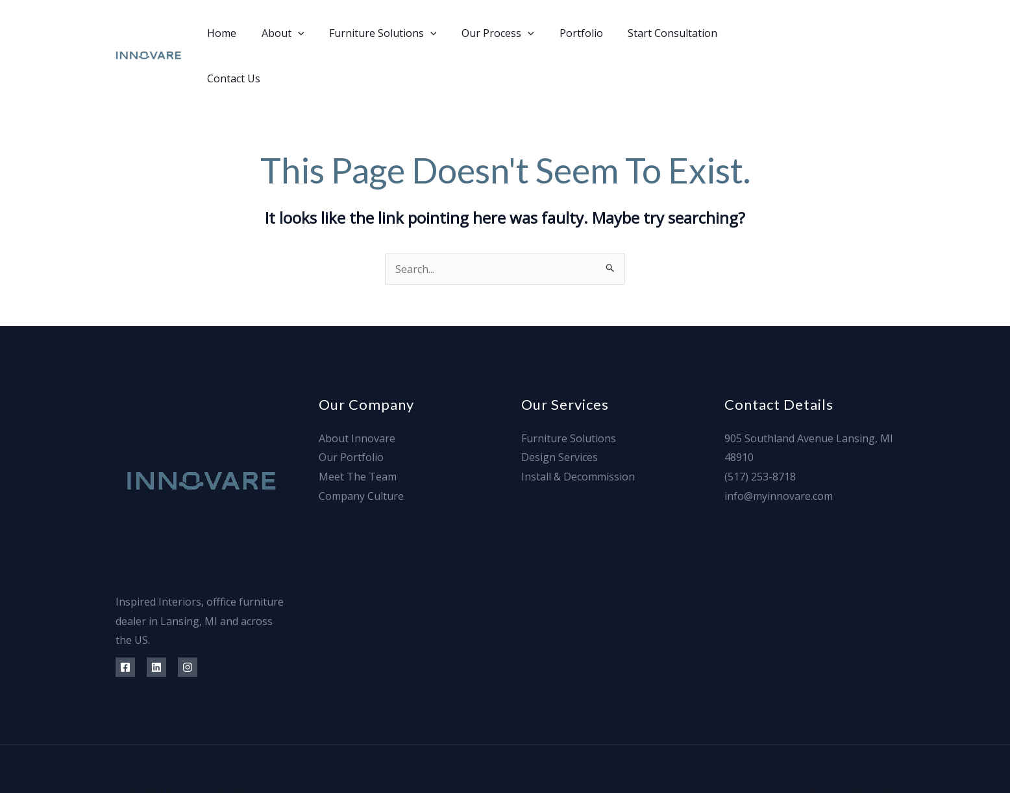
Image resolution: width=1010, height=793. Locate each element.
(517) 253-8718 (760, 431)
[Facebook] (802, 33)
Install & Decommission (578, 431)
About (282, 33)
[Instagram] (860, 33)
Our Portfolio (351, 412)
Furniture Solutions (378, 33)
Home (225, 33)
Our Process (488, 33)
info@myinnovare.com (778, 451)
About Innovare (357, 393)
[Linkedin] (831, 33)
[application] (297, 33)
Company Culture (361, 451)
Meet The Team (358, 431)
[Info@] (889, 33)
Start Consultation (655, 33)
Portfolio (567, 33)
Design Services (559, 412)
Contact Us (747, 33)
